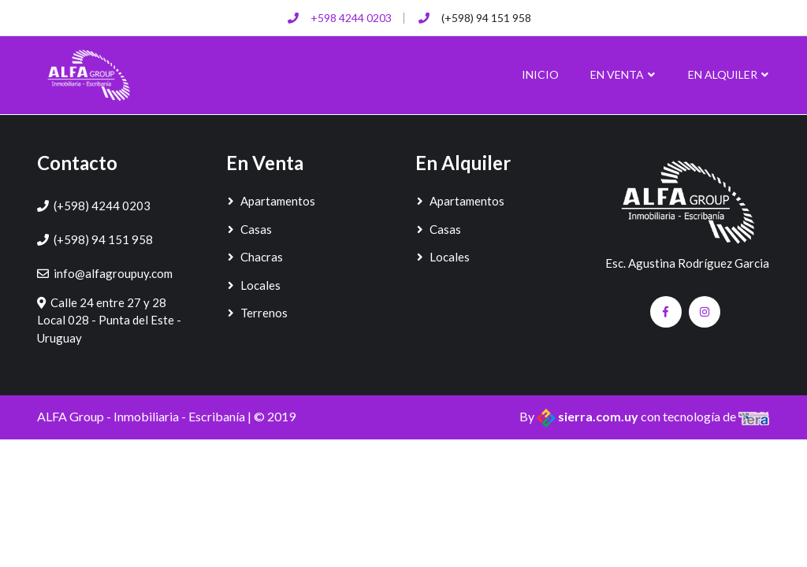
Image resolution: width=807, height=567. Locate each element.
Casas (249, 229)
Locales (253, 285)
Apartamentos (270, 201)
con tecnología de (705, 416)
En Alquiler (729, 74)
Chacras (254, 257)
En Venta (623, 74)
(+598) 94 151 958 (486, 17)
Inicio (540, 74)
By (580, 416)
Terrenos (257, 313)
